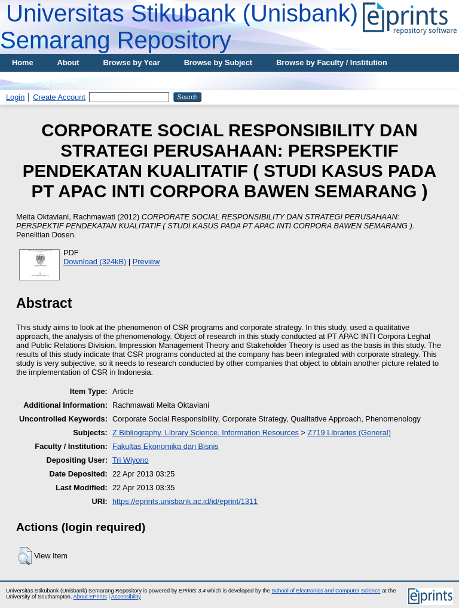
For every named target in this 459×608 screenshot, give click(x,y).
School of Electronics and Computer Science (326, 591)
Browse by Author (45, 80)
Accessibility (126, 597)
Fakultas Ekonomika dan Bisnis (165, 446)
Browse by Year (131, 62)
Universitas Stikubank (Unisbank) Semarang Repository (179, 26)
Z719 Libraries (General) (349, 432)
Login (15, 97)
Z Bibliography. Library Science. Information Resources (205, 432)
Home (22, 62)
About (68, 62)
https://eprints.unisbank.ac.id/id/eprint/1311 (185, 501)
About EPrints (90, 597)
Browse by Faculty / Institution (331, 62)
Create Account (59, 97)
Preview (146, 261)
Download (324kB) (94, 261)
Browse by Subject (218, 62)
